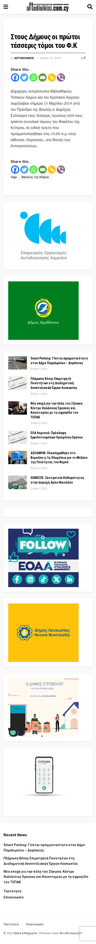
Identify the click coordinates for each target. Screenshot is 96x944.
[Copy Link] (52, 77)
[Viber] (61, 77)
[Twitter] (24, 77)
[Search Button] (89, 7)
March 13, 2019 (50, 58)
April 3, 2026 (39, 369)
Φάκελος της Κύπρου (35, 177)
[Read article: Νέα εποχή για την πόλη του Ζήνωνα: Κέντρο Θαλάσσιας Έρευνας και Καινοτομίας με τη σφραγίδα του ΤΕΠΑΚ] (17, 408)
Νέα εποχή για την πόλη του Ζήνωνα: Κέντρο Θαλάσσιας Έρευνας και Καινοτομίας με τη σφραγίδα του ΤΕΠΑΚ (46, 877)
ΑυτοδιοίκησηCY (70, 933)
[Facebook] (15, 77)
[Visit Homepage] (48, 7)
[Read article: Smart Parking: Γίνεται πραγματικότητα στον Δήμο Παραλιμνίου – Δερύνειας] (17, 363)
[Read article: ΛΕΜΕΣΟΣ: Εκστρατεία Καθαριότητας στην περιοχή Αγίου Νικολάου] (17, 482)
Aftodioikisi (24, 58)
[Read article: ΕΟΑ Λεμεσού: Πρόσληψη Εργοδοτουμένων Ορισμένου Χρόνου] (17, 437)
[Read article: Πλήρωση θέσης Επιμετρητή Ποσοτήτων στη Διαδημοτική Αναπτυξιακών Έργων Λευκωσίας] (17, 383)
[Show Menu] (6, 7)
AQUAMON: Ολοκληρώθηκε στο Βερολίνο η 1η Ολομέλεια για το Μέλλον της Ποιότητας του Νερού (59, 457)
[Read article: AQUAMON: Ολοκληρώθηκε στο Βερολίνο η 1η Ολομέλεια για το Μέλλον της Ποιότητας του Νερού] (17, 457)
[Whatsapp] (33, 77)
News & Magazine (25, 933)
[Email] (42, 77)
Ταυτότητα (12, 891)
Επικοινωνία (13, 897)
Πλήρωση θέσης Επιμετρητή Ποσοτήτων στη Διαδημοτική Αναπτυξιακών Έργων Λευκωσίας (54, 383)
